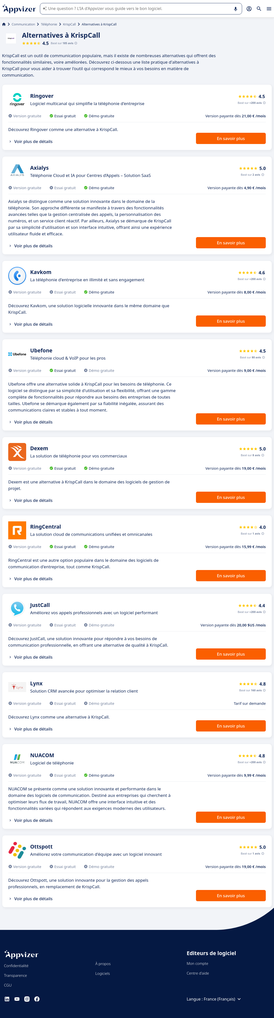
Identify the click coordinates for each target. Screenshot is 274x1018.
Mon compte (197, 963)
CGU (8, 985)
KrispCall (69, 24)
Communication (23, 24)
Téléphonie (49, 24)
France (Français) (223, 999)
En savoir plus (231, 138)
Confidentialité (16, 965)
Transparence (15, 975)
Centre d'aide (198, 973)
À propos (102, 963)
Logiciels (102, 973)
